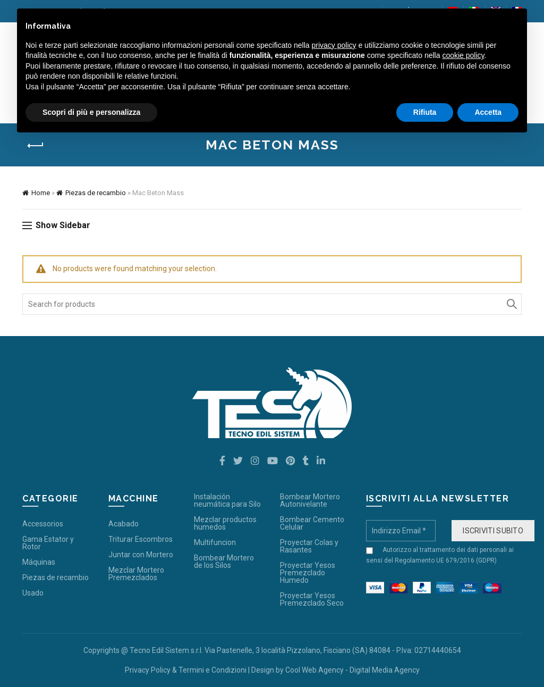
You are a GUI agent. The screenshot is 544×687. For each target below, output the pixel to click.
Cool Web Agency (314, 670)
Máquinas (38, 562)
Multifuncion (215, 542)
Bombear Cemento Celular (312, 523)
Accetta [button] (488, 112)
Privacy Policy (148, 670)
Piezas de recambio (95, 193)
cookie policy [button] (463, 55)
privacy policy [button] (334, 45)
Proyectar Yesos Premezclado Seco (312, 599)
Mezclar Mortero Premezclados (136, 574)
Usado (33, 593)
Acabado (123, 524)
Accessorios (42, 524)
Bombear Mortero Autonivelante (310, 500)
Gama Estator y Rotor (48, 543)
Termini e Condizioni (212, 670)
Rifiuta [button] (425, 112)
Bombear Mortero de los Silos (224, 561)
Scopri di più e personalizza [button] (91, 112)
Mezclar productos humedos (225, 523)
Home (40, 193)
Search (511, 304)
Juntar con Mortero (140, 554)
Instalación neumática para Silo (227, 500)
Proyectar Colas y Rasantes (309, 546)
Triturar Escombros (140, 539)
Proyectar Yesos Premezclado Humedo (307, 572)
